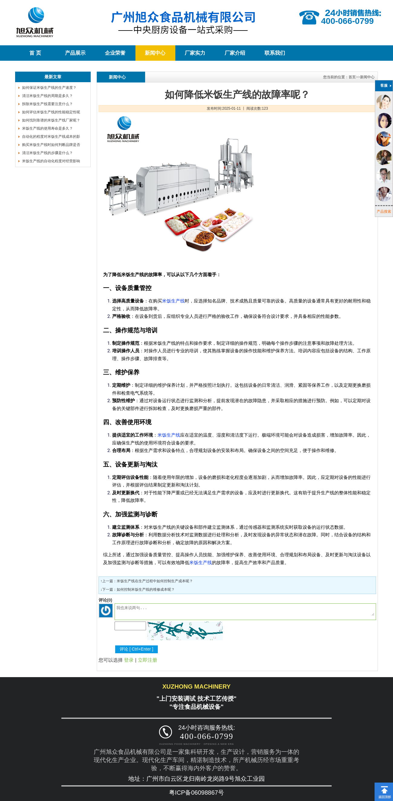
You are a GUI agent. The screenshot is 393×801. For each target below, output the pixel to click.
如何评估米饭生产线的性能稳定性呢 (51, 112)
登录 (129, 660)
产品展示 (75, 53)
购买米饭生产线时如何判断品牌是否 (51, 145)
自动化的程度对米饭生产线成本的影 (51, 136)
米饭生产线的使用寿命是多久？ (47, 128)
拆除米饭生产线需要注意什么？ (47, 104)
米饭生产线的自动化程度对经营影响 (51, 161)
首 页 (35, 53)
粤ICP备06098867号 (196, 792)
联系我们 (275, 53)
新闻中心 (155, 53)
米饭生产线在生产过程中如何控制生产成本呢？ (155, 581)
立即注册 (147, 660)
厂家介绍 (235, 53)
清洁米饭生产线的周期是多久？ (47, 96)
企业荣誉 (115, 53)
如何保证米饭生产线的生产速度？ (49, 88)
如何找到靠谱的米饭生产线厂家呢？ (51, 120)
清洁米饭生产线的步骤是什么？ (47, 153)
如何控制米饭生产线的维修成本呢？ (146, 589)
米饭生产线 (173, 301)
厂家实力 (195, 53)
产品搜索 (384, 211)
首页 (352, 77)
